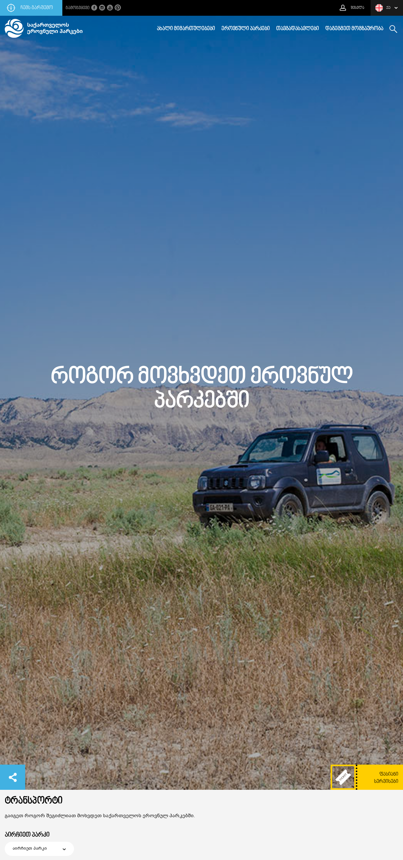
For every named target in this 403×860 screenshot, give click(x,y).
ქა (382, 8)
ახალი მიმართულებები (186, 29)
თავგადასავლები (297, 29)
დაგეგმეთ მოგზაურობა (354, 29)
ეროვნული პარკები (245, 29)
